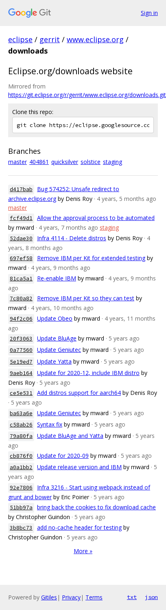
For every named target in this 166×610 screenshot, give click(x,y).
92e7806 (21, 487)
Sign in (149, 13)
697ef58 (21, 258)
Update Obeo (54, 318)
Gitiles (49, 597)
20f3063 (21, 338)
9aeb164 (21, 373)
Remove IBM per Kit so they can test (85, 298)
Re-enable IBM (56, 278)
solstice (90, 162)
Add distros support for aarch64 (79, 393)
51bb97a (21, 507)
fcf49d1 (21, 218)
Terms (94, 597)
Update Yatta (54, 361)
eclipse (20, 39)
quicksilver (64, 162)
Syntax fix (49, 424)
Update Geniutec (59, 349)
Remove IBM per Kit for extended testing (91, 258)
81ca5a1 (21, 278)
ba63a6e (21, 413)
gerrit (49, 39)
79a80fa (21, 436)
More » (83, 551)
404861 (39, 162)
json (151, 597)
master (17, 162)
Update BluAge (56, 338)
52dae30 (21, 238)
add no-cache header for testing (79, 527)
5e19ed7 (21, 361)
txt (132, 597)
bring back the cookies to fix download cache (96, 507)
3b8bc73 (21, 527)
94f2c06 (21, 318)
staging (112, 162)
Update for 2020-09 (63, 455)
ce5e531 (21, 393)
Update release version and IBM (79, 467)
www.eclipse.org (95, 39)
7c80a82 (21, 298)
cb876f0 (21, 456)
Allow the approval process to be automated (96, 218)
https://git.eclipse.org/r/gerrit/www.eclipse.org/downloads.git (87, 95)
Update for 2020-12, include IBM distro (88, 373)
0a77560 (21, 350)
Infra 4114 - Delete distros (71, 238)
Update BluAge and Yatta (70, 436)
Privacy (71, 597)
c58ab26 (21, 424)
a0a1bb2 (21, 467)
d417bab (21, 189)
